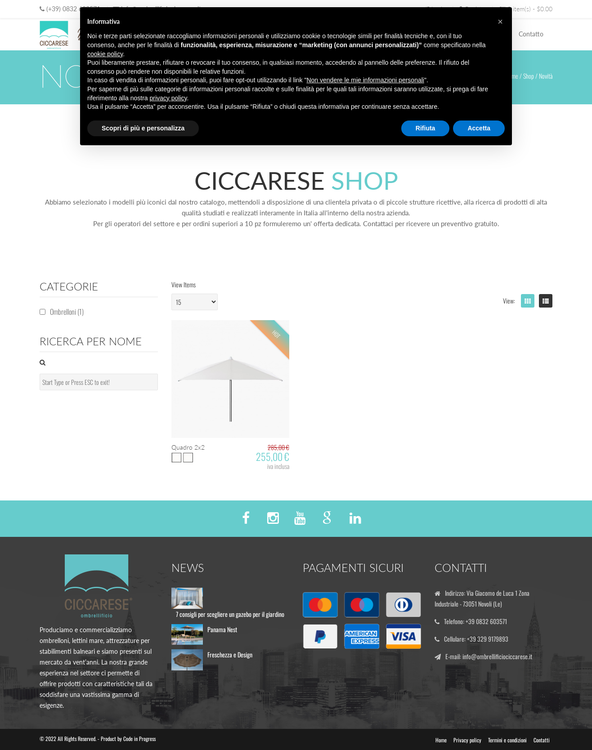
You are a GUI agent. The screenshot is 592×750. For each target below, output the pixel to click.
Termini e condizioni (507, 740)
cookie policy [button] (105, 54)
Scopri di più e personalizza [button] (143, 128)
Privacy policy (467, 740)
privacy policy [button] (168, 98)
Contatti (542, 740)
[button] (500, 21)
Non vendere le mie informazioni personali (365, 80)
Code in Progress (139, 738)
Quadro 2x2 (188, 447)
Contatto (531, 34)
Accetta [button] (478, 128)
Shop (528, 75)
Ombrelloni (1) (67, 311)
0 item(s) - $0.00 (526, 9)
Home (441, 740)
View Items (183, 284)
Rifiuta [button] (425, 128)
